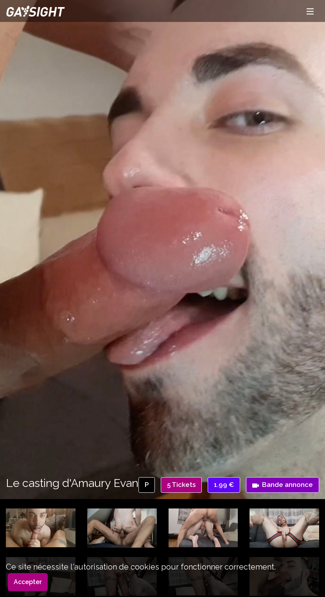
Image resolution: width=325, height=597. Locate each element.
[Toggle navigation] (310, 11)
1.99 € (224, 484)
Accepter (28, 582)
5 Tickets (181, 484)
